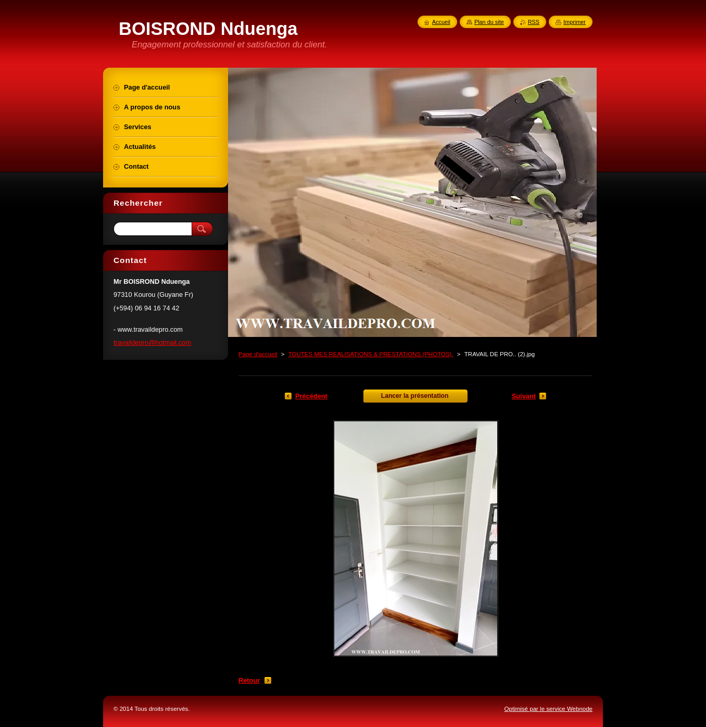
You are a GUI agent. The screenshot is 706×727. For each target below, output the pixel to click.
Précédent (311, 396)
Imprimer (574, 22)
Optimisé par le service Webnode (548, 709)
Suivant (524, 396)
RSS (533, 22)
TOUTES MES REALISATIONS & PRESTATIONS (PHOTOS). (370, 354)
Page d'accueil (258, 354)
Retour (249, 680)
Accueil (441, 22)
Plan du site (489, 22)
